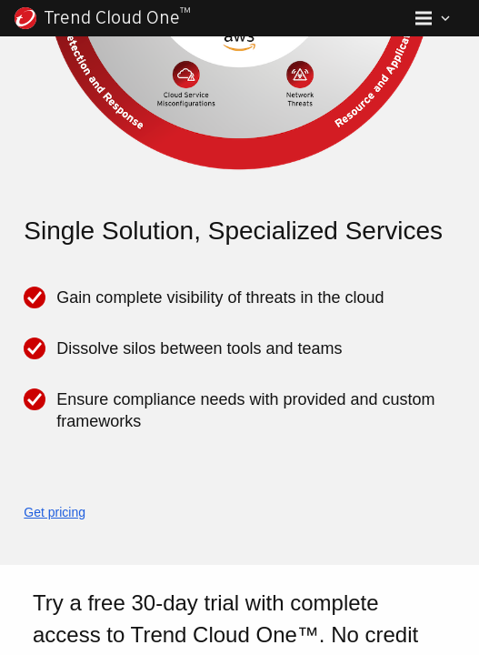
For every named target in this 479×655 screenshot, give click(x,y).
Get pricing (52, 512)
